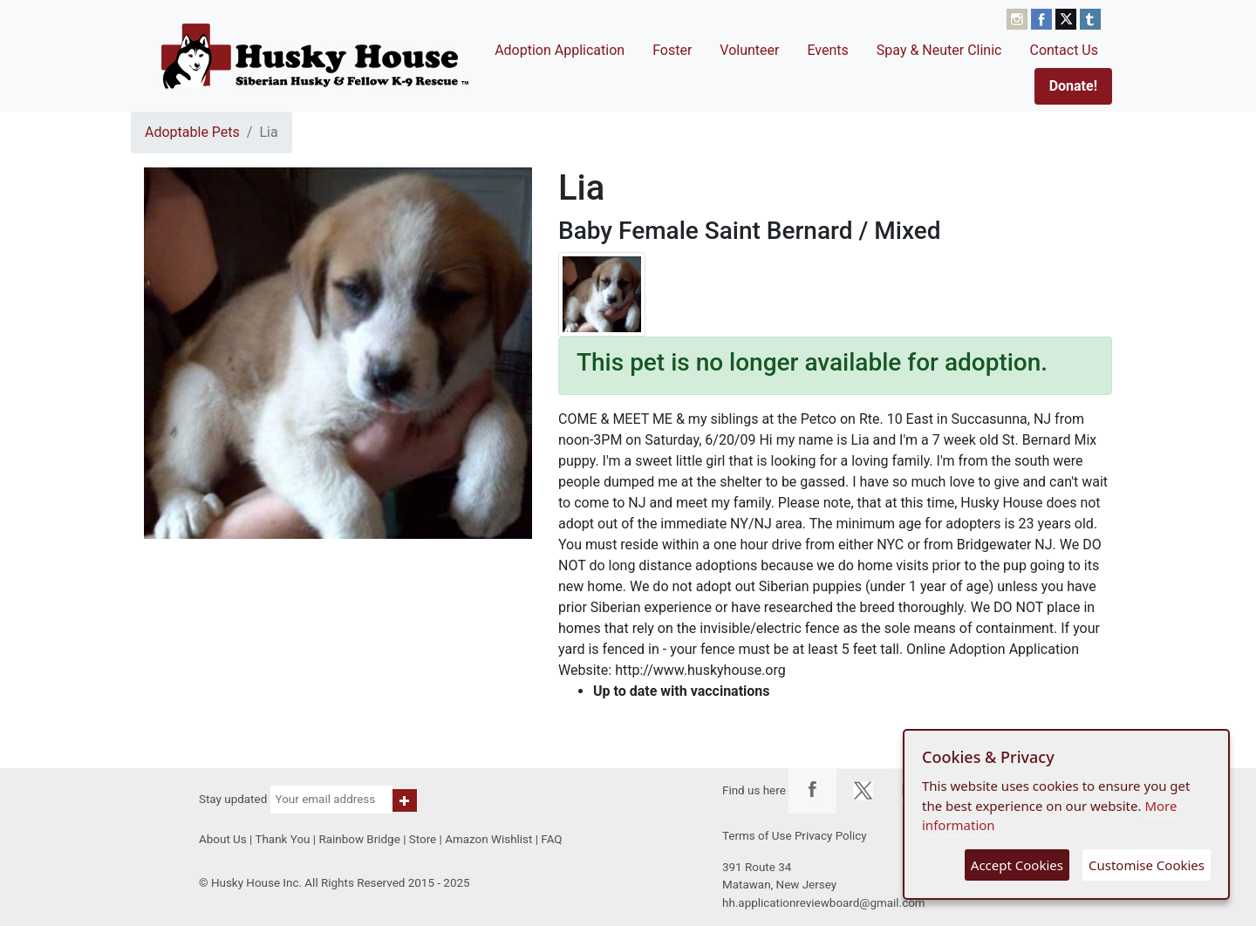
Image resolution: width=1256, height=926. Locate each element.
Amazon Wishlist (488, 839)
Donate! (1073, 86)
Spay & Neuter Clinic (939, 50)
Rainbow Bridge (358, 839)
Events (827, 50)
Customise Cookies (1147, 865)
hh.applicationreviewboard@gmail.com (823, 902)
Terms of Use (757, 835)
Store (422, 839)
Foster (672, 50)
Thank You (282, 839)
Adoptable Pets (192, 132)
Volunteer (749, 50)
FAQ (551, 839)
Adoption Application (560, 50)
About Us (223, 839)
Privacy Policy (831, 835)
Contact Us (1063, 50)
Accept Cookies (1017, 865)
